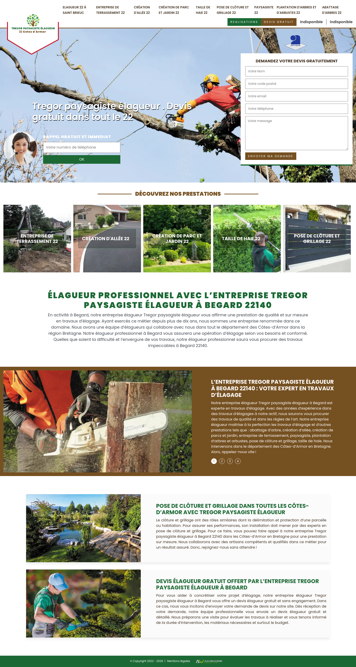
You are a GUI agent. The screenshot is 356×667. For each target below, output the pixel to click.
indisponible (311, 21)
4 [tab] (238, 461)
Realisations (244, 22)
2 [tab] (222, 461)
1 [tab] (213, 461)
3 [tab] (230, 461)
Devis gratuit (279, 22)
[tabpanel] (273, 418)
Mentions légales (178, 661)
